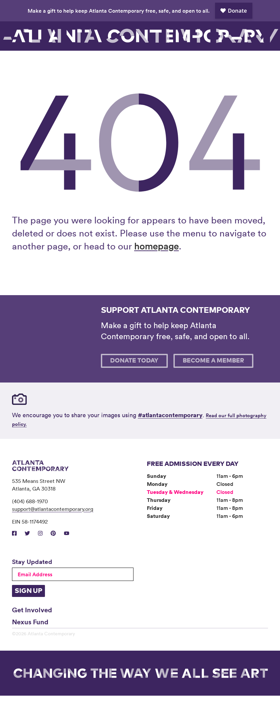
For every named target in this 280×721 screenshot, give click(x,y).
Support (224, 63)
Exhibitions (60, 63)
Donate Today (134, 386)
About (166, 63)
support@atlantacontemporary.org (52, 534)
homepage (156, 271)
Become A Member (213, 386)
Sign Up (28, 616)
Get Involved (32, 635)
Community (133, 63)
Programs (97, 63)
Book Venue (195, 63)
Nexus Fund (30, 647)
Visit (27, 63)
